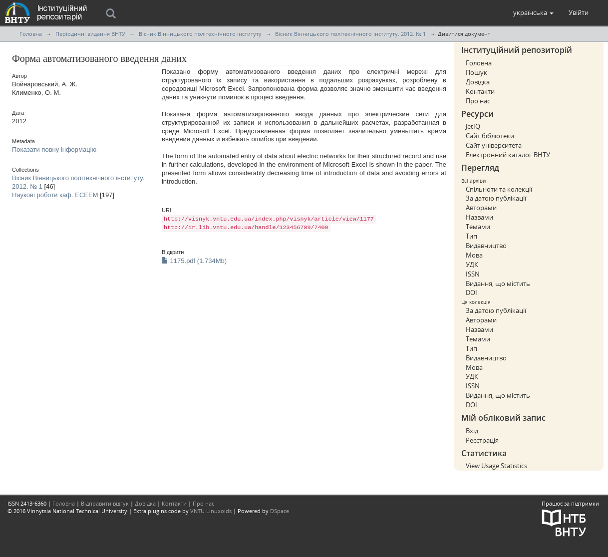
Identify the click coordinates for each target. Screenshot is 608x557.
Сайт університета (494, 145)
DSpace (279, 511)
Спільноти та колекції (499, 189)
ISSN (473, 274)
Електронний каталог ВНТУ (508, 154)
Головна (30, 33)
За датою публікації (496, 198)
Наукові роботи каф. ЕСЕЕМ (55, 195)
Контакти (480, 91)
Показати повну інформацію (54, 149)
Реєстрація (482, 440)
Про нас (478, 100)
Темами (478, 226)
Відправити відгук (105, 503)
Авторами (481, 207)
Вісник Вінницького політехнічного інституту (200, 33)
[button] (533, 12)
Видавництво (486, 245)
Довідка (478, 81)
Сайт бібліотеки (490, 135)
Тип (471, 236)
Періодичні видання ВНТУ (90, 33)
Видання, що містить (498, 283)
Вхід (472, 430)
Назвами (479, 217)
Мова (474, 255)
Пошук (476, 72)
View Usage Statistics (496, 465)
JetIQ (473, 126)
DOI (471, 292)
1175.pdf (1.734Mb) (194, 261)
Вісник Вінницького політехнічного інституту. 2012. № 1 (350, 33)
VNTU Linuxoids (211, 511)
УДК (472, 264)
